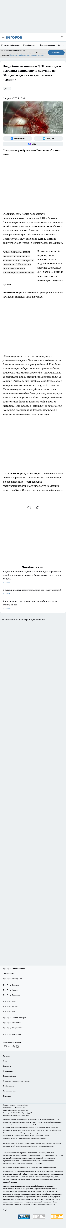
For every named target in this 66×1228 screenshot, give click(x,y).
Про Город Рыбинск (10, 1006)
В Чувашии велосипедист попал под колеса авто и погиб (33, 591)
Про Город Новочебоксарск (14, 969)
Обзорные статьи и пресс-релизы (16, 1081)
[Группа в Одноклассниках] (9, 1046)
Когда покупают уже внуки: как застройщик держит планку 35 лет (33, 605)
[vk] (29, 507)
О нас (5, 1061)
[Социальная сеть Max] (33, 144)
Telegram (6, 1056)
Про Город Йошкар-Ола (12, 979)
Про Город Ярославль (11, 995)
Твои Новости (8, 974)
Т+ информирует (30, 45)
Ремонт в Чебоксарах (10, 45)
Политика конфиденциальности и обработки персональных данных (29, 1167)
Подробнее (38, 1163)
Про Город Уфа (9, 1011)
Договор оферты (9, 1076)
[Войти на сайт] (62, 37)
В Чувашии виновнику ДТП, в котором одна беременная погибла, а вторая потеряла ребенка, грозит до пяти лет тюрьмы (33, 577)
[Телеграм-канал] (48, 138)
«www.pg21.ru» (22, 1105)
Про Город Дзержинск (11, 1023)
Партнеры (7, 1096)
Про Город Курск (9, 1001)
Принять (56, 52)
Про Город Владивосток (12, 1028)
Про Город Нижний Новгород (14, 1018)
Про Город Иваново (10, 990)
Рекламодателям (9, 1091)
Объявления (8, 1071)
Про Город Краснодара (12, 1034)
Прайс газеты (8, 1086)
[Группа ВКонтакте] (17, 138)
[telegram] (38, 507)
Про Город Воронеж (11, 985)
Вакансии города (47, 45)
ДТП (6, 88)
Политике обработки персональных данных (26, 55)
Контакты (7, 1066)
